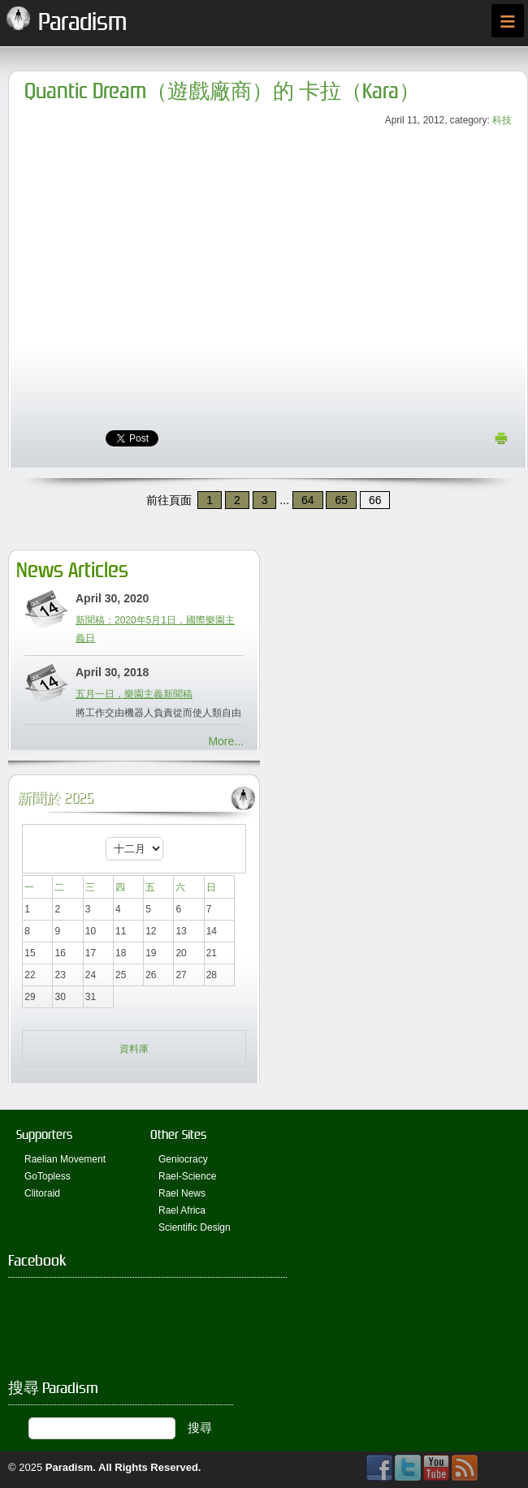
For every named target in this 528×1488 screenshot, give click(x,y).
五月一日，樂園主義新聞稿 (134, 694)
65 (341, 500)
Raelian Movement (65, 1159)
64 (307, 500)
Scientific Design (194, 1227)
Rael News (182, 1193)
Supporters (44, 1134)
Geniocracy (183, 1159)
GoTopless (47, 1176)
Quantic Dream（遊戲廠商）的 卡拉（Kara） (222, 91)
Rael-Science (187, 1176)
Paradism (69, 1467)
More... (226, 741)
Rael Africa (182, 1210)
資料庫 (134, 1049)
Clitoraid (42, 1193)
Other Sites (178, 1134)
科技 (502, 120)
